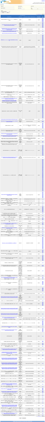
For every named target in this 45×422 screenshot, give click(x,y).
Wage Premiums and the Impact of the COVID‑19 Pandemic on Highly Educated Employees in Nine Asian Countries (9, 277)
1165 (42, 36)
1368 (42, 288)
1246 (42, 119)
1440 (42, 42)
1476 (42, 235)
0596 (42, 145)
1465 (42, 215)
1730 (42, 27)
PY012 (43, 18)
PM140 (43, 121)
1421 (42, 195)
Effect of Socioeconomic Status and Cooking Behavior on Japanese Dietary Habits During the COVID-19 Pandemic (9, 413)
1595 (42, 197)
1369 (42, 282)
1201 (42, 146)
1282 (42, 231)
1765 (42, 79)
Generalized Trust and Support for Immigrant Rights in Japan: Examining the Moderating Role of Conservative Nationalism (9, 100)
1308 (42, 73)
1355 (42, 74)
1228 (42, 37)
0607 (42, 105)
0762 (42, 133)
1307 (42, 148)
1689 (42, 218)
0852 (42, 63)
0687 (42, 59)
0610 (42, 107)
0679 (42, 388)
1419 (42, 194)
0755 (42, 109)
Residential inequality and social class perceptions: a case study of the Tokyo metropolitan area (9, 134)
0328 (42, 48)
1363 (42, 281)
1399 (42, 141)
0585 (42, 56)
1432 (42, 75)
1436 (42, 319)
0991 (42, 111)
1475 (42, 151)
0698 (42, 209)
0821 (42, 62)
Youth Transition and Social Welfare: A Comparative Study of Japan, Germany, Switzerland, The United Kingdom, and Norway (9, 349)
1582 (42, 100)
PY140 (43, 98)
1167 (42, 69)
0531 (42, 166)
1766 (42, 90)
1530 (42, 76)
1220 (42, 302)
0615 (42, 169)
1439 (42, 41)
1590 (42, 233)
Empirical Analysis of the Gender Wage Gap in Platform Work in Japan (9, 119)
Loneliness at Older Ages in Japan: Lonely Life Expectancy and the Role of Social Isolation (9, 389)
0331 (42, 161)
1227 (42, 23)
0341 (42, 51)
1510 (42, 138)
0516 (42, 54)
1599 (42, 45)
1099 (42, 391)
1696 (42, 275)
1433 (42, 413)
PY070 (43, 19)
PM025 (43, 21)
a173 (42, 157)
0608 (42, 106)
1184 (42, 113)
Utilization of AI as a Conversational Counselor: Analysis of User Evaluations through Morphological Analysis (9, 317)
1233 (42, 114)
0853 (42, 210)
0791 (42, 61)
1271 (42, 211)
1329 (42, 373)
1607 (42, 252)
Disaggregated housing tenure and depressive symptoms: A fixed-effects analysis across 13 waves (9, 121)
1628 (42, 153)
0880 (42, 64)
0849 (42, 174)
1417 (42, 193)
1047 (42, 251)
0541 (42, 104)
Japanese (43, 0)
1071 (42, 67)
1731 (42, 331)
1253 (42, 71)
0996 (42, 66)
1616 (42, 116)
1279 (42, 24)
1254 (42, 72)
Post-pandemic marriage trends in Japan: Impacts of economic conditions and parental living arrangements (9, 25)
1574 (42, 284)
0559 (42, 55)
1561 (42, 77)
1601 (42, 305)
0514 (42, 53)
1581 (42, 221)
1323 (42, 277)
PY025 (43, 20)
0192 (42, 207)
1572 (42, 283)
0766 (42, 60)
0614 (42, 57)
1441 (42, 245)
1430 (42, 243)
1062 (42, 112)
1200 (42, 70)
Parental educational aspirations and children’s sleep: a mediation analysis (9, 326)
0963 (42, 65)
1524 (42, 44)
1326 (42, 303)
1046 (42, 33)
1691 (42, 219)
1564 (42, 358)
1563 (42, 308)
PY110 (43, 349)
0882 (42, 110)
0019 (42, 206)
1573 (42, 290)
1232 (42, 392)
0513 (42, 52)
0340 (42, 208)
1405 (42, 341)
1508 (42, 134)
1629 (42, 78)
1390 (42, 150)
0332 (42, 50)
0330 (42, 49)
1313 (42, 115)
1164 (42, 35)
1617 (42, 117)
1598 (42, 92)
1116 (42, 68)
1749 (42, 300)
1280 (42, 38)
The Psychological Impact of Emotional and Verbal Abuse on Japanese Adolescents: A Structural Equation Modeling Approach (9, 157)
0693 (42, 108)
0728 (42, 250)
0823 (42, 389)
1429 (42, 25)
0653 (42, 58)
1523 (42, 26)
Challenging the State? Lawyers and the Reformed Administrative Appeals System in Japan (9, 228)
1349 (42, 39)
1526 (42, 371)
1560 (42, 102)
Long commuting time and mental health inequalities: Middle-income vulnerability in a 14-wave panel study (9, 98)
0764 (42, 192)
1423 (42, 352)
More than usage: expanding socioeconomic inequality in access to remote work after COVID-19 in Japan (9, 330)
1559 (42, 213)
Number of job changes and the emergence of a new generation (9, 33)
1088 (42, 22)
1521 (42, 304)
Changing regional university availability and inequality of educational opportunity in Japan (9, 194)
